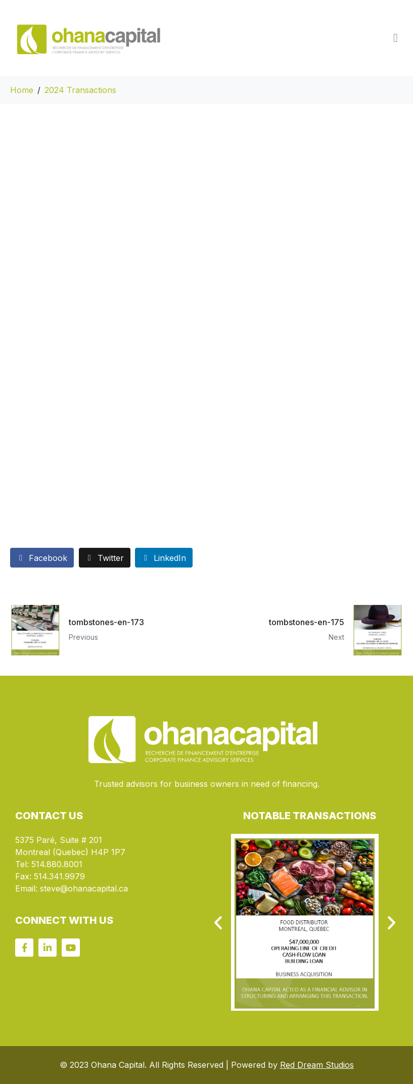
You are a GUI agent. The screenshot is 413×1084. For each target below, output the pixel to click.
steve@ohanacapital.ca (84, 888)
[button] (218, 922)
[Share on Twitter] (104, 558)
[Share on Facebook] (42, 558)
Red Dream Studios (317, 1065)
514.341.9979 (59, 876)
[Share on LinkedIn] (164, 558)
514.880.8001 (56, 864)
